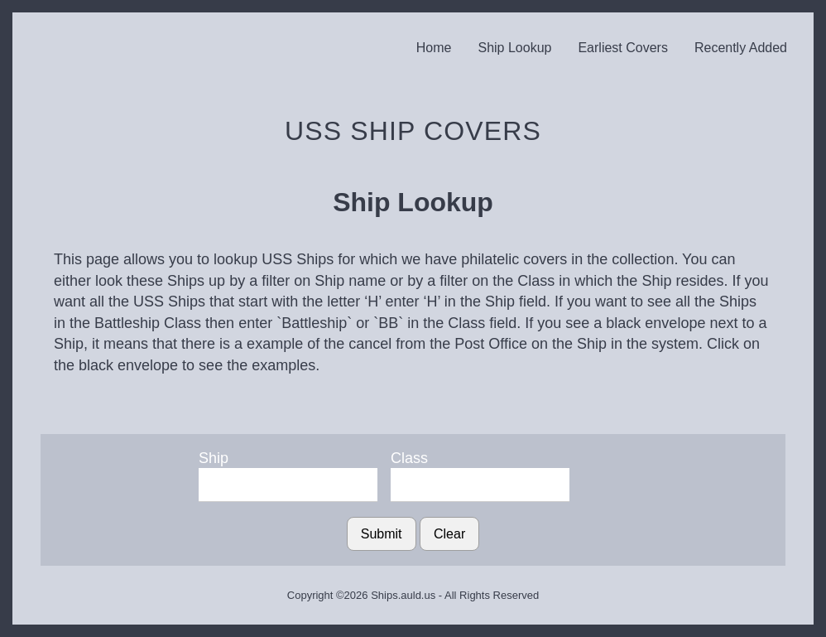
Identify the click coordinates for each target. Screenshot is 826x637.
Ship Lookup (514, 48)
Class (409, 458)
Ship (213, 458)
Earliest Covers (622, 48)
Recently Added (740, 48)
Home (434, 48)
